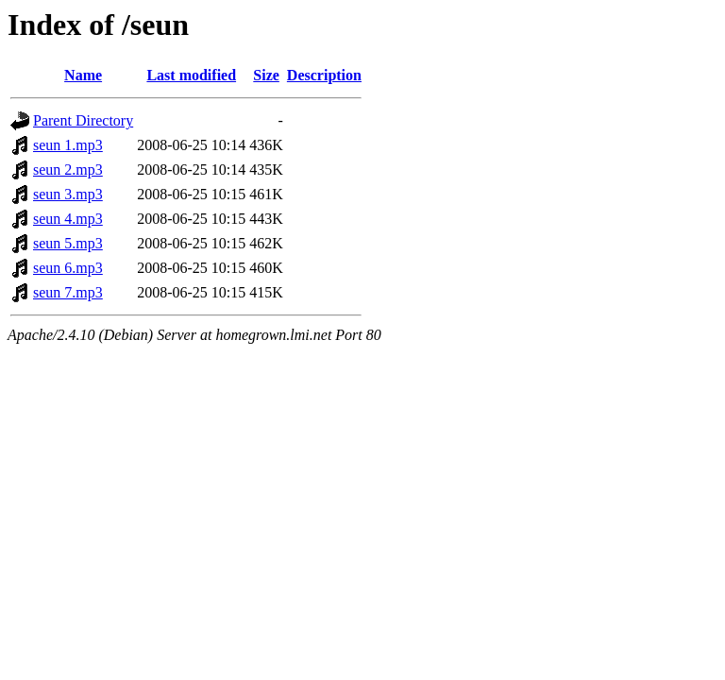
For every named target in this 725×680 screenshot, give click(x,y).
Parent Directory (83, 120)
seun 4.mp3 (68, 219)
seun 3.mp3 (68, 194)
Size (266, 75)
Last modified (191, 75)
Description (324, 75)
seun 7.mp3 (68, 292)
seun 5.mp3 (68, 243)
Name (83, 75)
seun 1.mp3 (68, 145)
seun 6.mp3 (68, 268)
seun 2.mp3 (68, 170)
